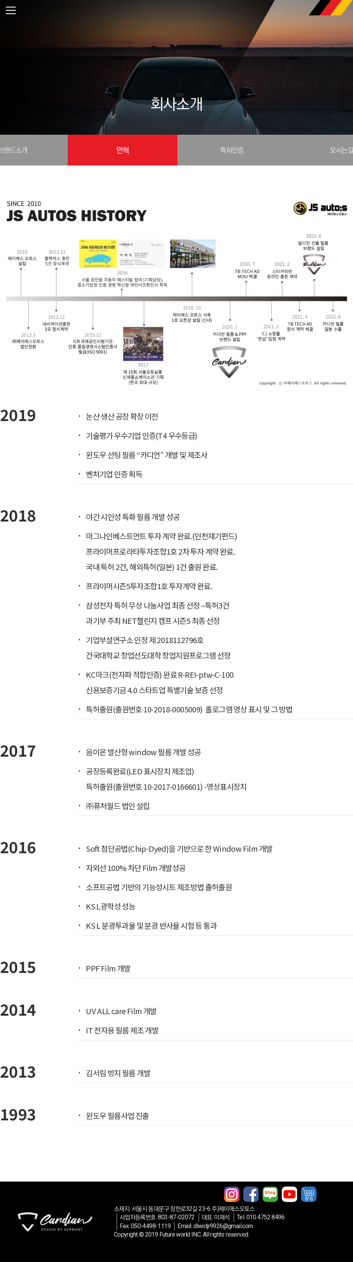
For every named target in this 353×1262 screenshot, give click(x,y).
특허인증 (232, 150)
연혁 (122, 150)
